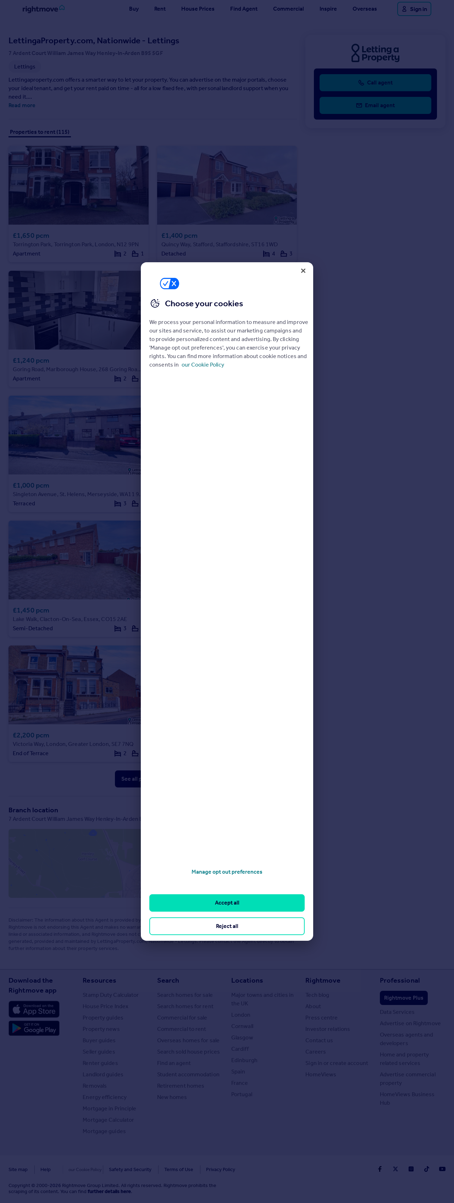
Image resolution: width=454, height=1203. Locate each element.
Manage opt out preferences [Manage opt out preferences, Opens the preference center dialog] (227, 871)
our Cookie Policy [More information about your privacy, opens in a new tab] (203, 364)
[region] (227, 601)
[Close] (303, 271)
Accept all (227, 902)
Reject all (227, 926)
